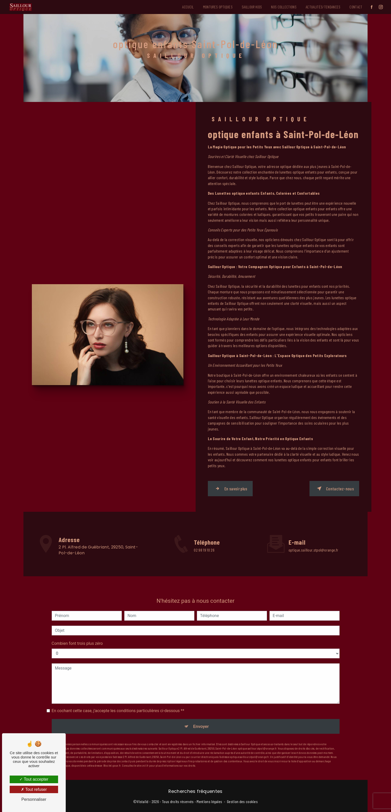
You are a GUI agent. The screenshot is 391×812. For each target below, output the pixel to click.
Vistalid (143, 800)
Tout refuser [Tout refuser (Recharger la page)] (34, 789)
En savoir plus (232, 487)
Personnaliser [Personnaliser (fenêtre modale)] (33, 799)
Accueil (185, 6)
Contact (353, 6)
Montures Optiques (215, 6)
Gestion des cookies (242, 800)
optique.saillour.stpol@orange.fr (313, 540)
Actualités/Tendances (320, 6)
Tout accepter (33, 779)
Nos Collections (281, 6)
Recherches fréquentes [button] (195, 791)
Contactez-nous (333, 487)
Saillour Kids (249, 6)
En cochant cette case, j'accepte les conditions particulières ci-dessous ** (118, 700)
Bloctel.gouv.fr (112, 756)
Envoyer (201, 716)
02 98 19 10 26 (204, 556)
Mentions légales (209, 800)
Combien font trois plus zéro (77, 633)
